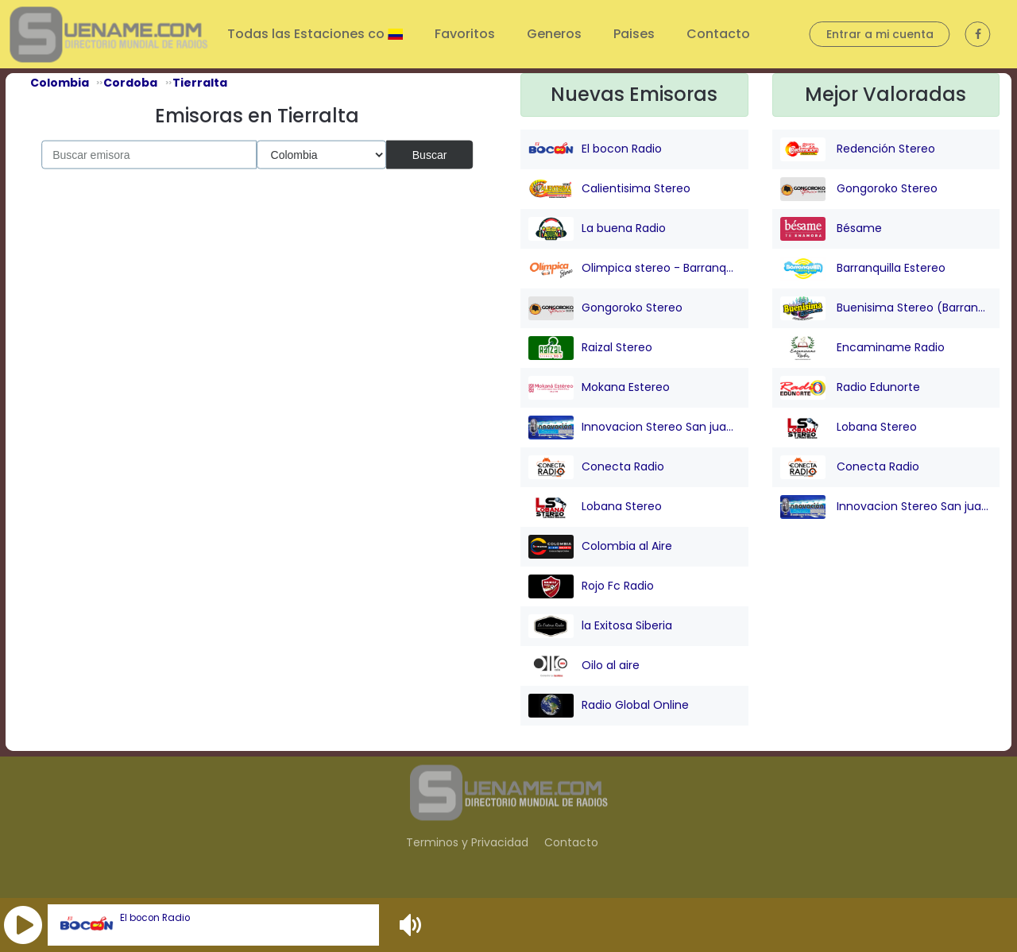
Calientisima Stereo (609, 189)
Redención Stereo (857, 149)
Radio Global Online (608, 706)
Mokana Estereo (599, 388)
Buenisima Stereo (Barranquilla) (886, 308)
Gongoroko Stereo (605, 308)
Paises (634, 34)
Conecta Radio (596, 467)
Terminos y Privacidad (467, 842)
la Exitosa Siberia (600, 626)
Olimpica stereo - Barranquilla (634, 269)
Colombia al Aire (600, 547)
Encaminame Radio (862, 348)
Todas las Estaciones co (307, 34)
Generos (554, 34)
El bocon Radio (155, 917)
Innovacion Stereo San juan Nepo (634, 427)
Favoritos (465, 34)
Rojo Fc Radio (591, 586)
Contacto (718, 34)
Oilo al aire (584, 666)
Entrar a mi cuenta (880, 34)
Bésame (831, 229)
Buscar (429, 154)
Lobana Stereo (595, 507)
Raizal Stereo (590, 348)
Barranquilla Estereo (862, 269)
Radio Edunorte (850, 388)
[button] (23, 925)
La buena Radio (597, 229)
